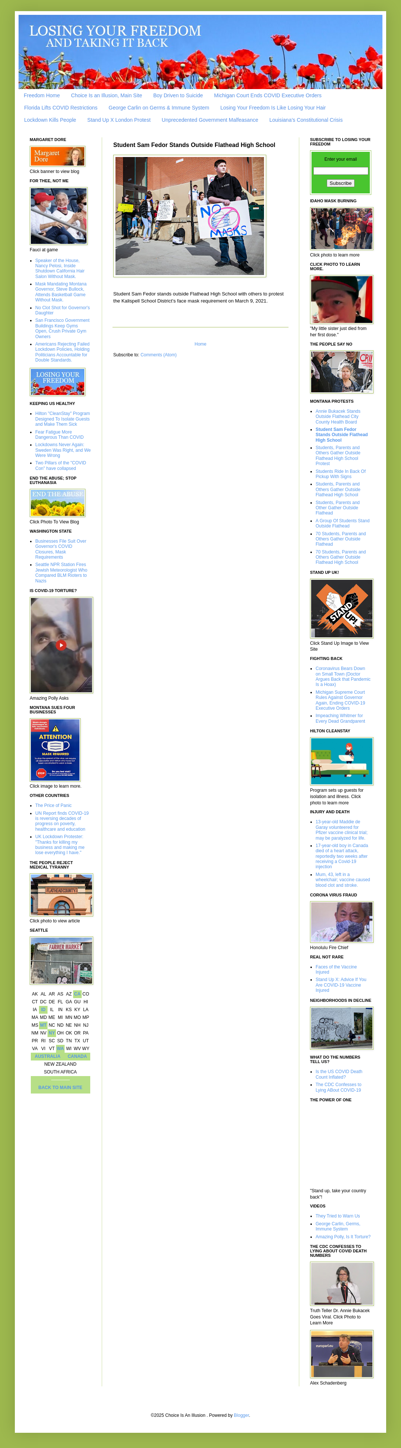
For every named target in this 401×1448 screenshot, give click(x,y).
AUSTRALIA (48, 1056)
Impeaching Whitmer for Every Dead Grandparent (340, 718)
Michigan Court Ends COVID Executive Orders (268, 95)
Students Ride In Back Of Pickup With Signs (341, 474)
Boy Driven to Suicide (178, 95)
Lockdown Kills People (50, 120)
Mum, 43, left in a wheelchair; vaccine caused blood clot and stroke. (343, 880)
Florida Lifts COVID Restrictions (61, 108)
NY (52, 1033)
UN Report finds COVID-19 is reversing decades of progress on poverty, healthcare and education (62, 821)
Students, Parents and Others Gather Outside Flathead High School (338, 489)
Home (200, 344)
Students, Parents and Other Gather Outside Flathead (338, 508)
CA (77, 994)
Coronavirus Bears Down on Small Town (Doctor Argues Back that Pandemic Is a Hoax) (343, 676)
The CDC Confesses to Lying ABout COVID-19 (338, 1087)
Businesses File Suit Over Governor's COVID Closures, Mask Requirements (60, 549)
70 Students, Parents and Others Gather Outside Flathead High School (341, 557)
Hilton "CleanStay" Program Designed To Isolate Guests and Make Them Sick (62, 419)
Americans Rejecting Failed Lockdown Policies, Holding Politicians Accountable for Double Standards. (62, 352)
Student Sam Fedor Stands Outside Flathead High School (342, 435)
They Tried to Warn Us (338, 1216)
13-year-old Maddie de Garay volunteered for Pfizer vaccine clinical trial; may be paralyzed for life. (342, 829)
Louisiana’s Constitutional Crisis (305, 120)
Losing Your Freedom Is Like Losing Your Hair (273, 108)
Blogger (241, 1415)
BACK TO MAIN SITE (60, 1087)
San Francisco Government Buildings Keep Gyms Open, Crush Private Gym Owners (62, 328)
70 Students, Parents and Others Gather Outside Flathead (341, 539)
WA (60, 1048)
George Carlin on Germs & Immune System (159, 108)
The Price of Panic (53, 805)
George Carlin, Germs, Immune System (338, 1226)
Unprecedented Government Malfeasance (210, 120)
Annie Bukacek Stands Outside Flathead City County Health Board (338, 417)
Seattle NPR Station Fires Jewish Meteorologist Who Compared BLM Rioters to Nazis (61, 572)
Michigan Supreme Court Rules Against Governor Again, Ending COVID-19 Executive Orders (340, 700)
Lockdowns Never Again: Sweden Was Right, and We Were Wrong (63, 450)
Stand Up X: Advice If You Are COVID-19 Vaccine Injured (341, 985)
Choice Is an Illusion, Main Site (106, 95)
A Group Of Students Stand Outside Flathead (342, 523)
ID (43, 1009)
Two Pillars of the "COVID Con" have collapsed (60, 465)
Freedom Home (42, 95)
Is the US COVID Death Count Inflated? (339, 1074)
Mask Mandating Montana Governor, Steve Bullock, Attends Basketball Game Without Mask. (61, 292)
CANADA (77, 1056)
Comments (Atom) (158, 354)
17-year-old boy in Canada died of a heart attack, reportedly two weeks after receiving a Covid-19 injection (342, 856)
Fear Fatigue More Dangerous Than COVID (59, 434)
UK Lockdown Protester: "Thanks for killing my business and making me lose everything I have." (60, 844)
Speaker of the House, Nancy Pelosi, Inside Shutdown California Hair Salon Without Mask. (60, 268)
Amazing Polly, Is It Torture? (343, 1236)
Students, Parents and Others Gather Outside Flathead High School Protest (338, 455)
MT (43, 1025)
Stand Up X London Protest (118, 120)
